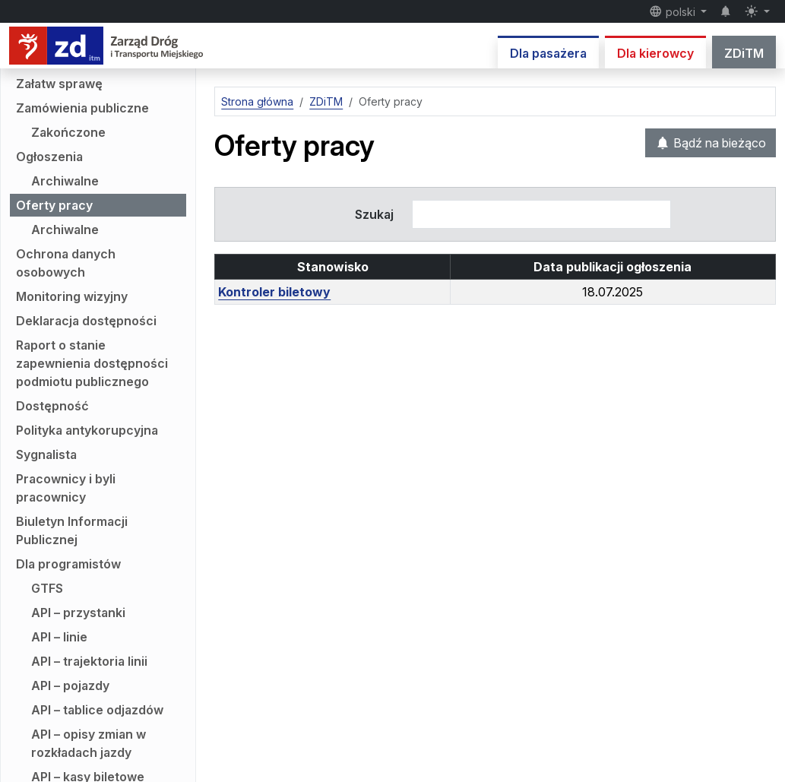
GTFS (47, 588)
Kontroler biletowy (274, 291)
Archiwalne (65, 180)
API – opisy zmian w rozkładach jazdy (88, 743)
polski (673, 11)
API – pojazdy (70, 685)
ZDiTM (744, 53)
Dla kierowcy (655, 53)
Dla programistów (68, 563)
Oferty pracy (54, 205)
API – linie (59, 636)
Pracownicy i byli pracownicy (66, 488)
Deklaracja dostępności (86, 320)
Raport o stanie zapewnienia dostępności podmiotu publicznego (92, 363)
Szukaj (374, 214)
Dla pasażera (548, 53)
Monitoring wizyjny (72, 296)
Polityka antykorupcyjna (87, 430)
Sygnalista (46, 454)
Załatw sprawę (59, 83)
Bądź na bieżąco (710, 142)
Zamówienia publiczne (82, 108)
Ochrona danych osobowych (66, 263)
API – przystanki (78, 612)
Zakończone (68, 132)
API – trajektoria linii (89, 661)
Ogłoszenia (49, 156)
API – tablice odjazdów (97, 709)
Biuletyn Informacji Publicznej (72, 530)
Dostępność (52, 405)
